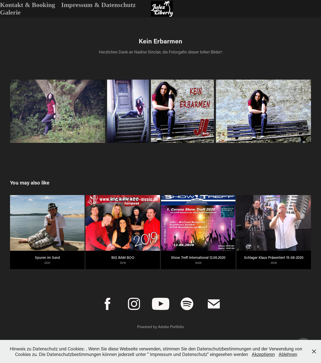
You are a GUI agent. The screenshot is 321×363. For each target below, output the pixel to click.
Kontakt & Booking (27, 5)
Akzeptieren (263, 354)
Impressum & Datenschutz (98, 5)
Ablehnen (288, 354)
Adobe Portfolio (171, 326)
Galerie (10, 12)
